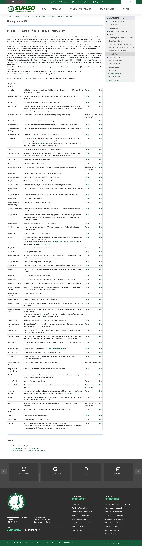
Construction (113, 28)
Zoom (105, 2)
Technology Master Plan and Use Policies (122, 44)
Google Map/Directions (42, 522)
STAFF (127, 9)
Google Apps (70, 16)
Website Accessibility (112, 530)
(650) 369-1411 (12, 522)
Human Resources (113, 77)
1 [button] (70, 485)
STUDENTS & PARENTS (82, 9)
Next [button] (138, 471)
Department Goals (115, 41)
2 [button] (72, 485)
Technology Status (115, 64)
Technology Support (116, 57)
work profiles (45, 244)
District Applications (116, 60)
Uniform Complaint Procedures (82, 512)
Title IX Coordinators (79, 519)
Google (97, 2)
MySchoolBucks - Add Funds (114, 515)
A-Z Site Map (130, 543)
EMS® (69, 542)
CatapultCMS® (63, 542)
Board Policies (77, 2)
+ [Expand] (107, 24)
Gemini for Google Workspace (56, 349)
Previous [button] (4, 471)
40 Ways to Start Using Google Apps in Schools (29, 450)
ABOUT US (58, 9)
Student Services (113, 80)
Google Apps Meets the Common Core (26, 448)
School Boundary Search (113, 523)
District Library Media (112, 534)
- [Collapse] (106, 21)
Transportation (114, 67)
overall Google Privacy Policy (20, 74)
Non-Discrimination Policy (106, 543)
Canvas (88, 2)
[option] (23, 472)
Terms (87, 90)
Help (100, 90)
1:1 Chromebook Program (117, 51)
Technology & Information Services (53, 16)
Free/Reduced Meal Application (115, 508)
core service (41, 143)
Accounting (113, 25)
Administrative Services (32, 16)
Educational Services (114, 73)
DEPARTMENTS (108, 9)
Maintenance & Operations (118, 31)
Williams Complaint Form (80, 515)
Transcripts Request (111, 526)
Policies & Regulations (79, 508)
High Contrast (120, 543)
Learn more (68, 393)
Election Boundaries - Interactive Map (117, 504)
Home (54, 2)
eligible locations (60, 242)
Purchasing (112, 34)
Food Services (113, 70)
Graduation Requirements (113, 512)
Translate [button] (114, 2)
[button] (17, 2)
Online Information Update (70, 67)
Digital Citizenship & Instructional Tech (122, 47)
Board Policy (76, 504)
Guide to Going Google (20, 446)
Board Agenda (65, 2)
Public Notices (77, 530)
